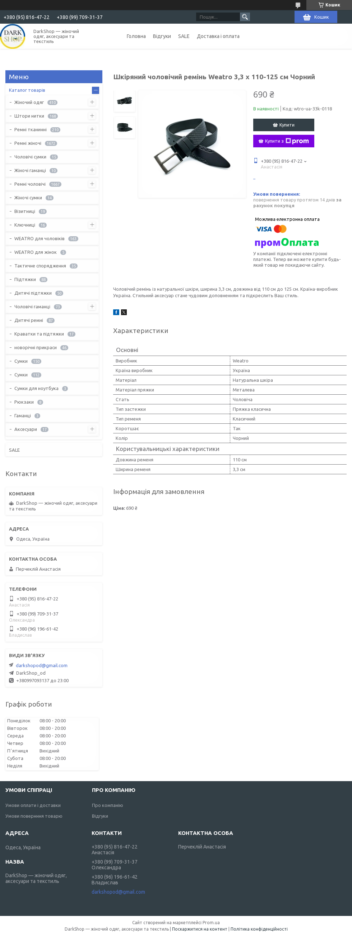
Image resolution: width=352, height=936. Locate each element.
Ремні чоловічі (30, 183)
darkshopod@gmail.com (42, 665)
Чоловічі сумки (30, 156)
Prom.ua (211, 922)
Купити (287, 124)
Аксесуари (25, 429)
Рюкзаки (24, 401)
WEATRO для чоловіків (39, 238)
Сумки (21, 361)
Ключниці (24, 224)
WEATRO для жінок (35, 252)
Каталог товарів (27, 89)
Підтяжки (25, 279)
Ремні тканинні (30, 129)
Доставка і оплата (218, 36)
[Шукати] (245, 17)
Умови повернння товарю (33, 815)
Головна (136, 36)
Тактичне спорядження (40, 265)
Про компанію (107, 805)
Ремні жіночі (27, 143)
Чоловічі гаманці (32, 306)
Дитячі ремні (28, 320)
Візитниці (24, 211)
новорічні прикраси (35, 347)
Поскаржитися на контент (199, 929)
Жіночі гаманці (30, 170)
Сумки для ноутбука (36, 388)
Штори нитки (29, 115)
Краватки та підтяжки (39, 333)
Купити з (287, 141)
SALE (184, 36)
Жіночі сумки (28, 197)
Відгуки (162, 36)
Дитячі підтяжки (33, 292)
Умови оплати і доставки (33, 805)
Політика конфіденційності (259, 929)
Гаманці (22, 415)
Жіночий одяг (29, 102)
